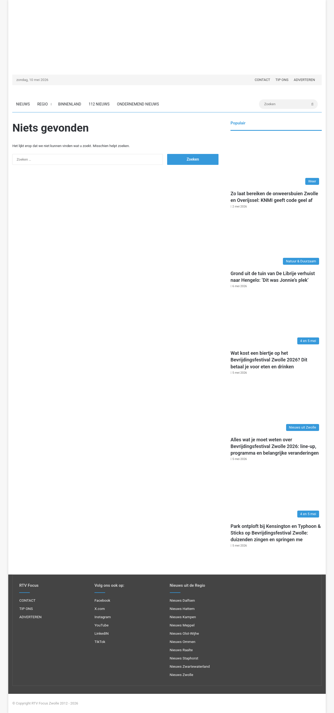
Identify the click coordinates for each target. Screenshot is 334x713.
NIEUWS (23, 104)
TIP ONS (281, 80)
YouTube (101, 625)
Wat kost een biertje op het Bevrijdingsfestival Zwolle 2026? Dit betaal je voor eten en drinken (268, 359)
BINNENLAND (69, 104)
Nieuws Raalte (181, 650)
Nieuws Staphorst (184, 658)
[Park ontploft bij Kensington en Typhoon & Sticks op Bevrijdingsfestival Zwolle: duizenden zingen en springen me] (275, 494)
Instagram (102, 617)
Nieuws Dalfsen (182, 600)
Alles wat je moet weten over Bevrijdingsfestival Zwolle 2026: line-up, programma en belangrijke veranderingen (274, 446)
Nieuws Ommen (183, 641)
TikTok (99, 641)
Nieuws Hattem (182, 608)
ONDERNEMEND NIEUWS (138, 104)
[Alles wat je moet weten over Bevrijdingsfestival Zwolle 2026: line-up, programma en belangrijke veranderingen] (275, 408)
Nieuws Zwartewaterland (190, 666)
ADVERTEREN (304, 80)
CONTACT (262, 80)
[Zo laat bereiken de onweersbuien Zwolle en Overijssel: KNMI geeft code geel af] (275, 162)
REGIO (42, 104)
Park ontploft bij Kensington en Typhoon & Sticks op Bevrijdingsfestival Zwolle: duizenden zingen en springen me (275, 532)
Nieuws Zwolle (181, 675)
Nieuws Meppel (182, 625)
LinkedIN (101, 633)
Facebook (102, 600)
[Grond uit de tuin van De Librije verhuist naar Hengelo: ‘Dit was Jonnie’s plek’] (275, 241)
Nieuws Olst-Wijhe (184, 633)
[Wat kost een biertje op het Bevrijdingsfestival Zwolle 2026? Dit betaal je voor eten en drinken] (275, 321)
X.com (99, 608)
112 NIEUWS (99, 104)
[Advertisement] (167, 37)
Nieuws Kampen (183, 617)
